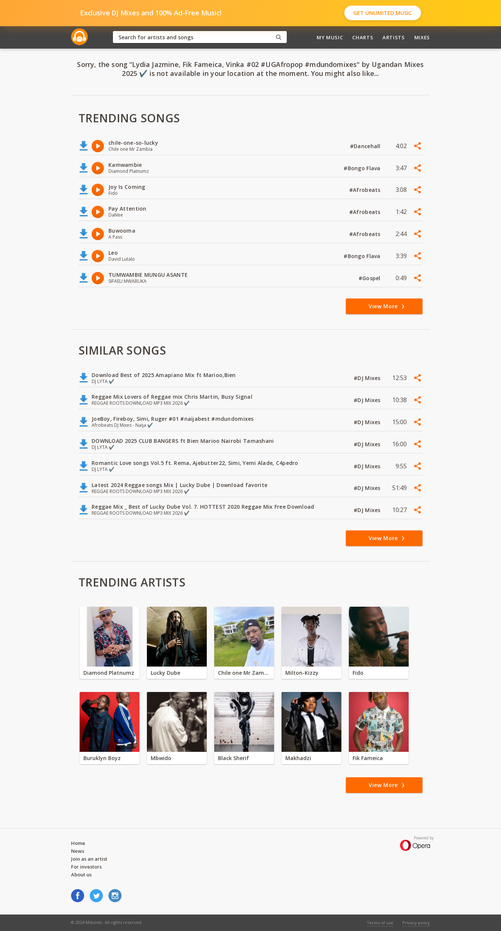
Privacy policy (416, 922)
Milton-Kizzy (302, 672)
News (77, 851)
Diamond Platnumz (108, 672)
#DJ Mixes (368, 378)
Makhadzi (298, 758)
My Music (330, 37)
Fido (358, 672)
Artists (393, 37)
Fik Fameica (368, 758)
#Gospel (370, 278)
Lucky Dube (165, 672)
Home (78, 843)
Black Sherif (233, 758)
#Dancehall (366, 146)
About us (81, 874)
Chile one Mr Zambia (244, 672)
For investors (86, 866)
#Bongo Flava (363, 168)
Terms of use (380, 922)
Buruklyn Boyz (102, 758)
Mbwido (161, 758)
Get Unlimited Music (382, 12)
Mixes (422, 37)
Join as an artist (89, 858)
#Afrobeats (365, 189)
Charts (362, 37)
